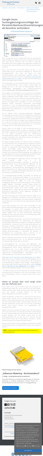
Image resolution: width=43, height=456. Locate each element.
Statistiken (28, 446)
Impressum (14, 433)
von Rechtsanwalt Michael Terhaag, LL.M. (21, 31)
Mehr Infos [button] (28, 443)
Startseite (4, 8)
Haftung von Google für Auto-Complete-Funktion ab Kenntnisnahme (33, 9)
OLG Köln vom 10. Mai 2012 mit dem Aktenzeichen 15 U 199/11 (21, 257)
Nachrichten (12, 8)
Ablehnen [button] (35, 453)
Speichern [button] (21, 453)
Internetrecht (21, 8)
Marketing (36, 446)
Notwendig (20, 446)
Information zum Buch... (10, 388)
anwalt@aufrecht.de (13, 427)
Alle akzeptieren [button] (28, 450)
